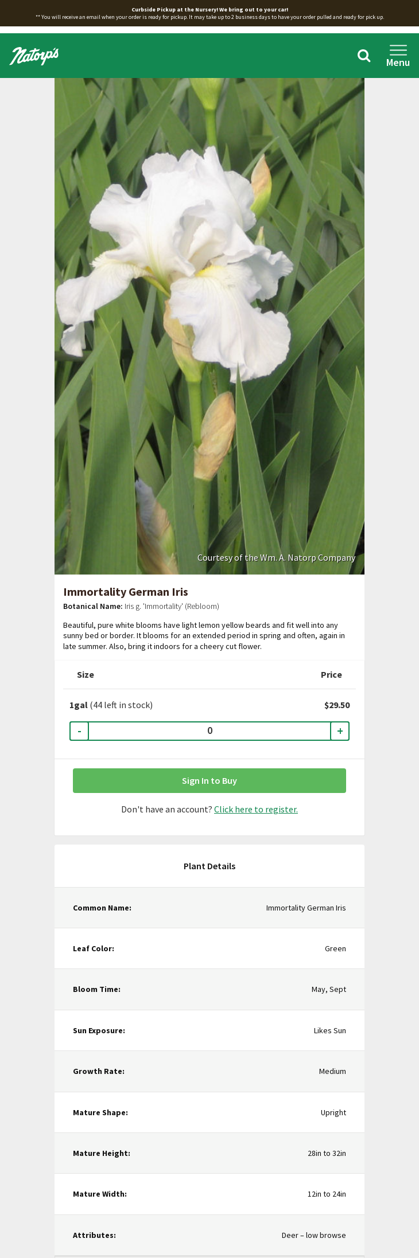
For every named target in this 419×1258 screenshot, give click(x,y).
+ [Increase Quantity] (340, 731)
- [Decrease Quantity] (79, 731)
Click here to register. (256, 809)
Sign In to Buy (209, 780)
